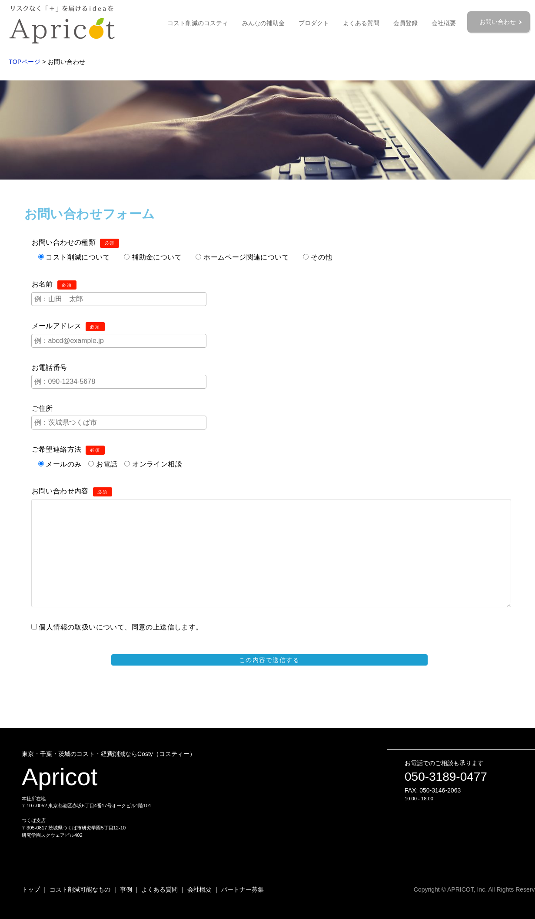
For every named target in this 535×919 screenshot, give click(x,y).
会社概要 (444, 23)
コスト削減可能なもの (80, 889)
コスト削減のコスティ (197, 23)
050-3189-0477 (446, 776)
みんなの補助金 (263, 23)
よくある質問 (361, 23)
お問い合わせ (498, 21)
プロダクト (314, 23)
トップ (31, 889)
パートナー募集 (242, 889)
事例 (126, 889)
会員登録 (405, 23)
